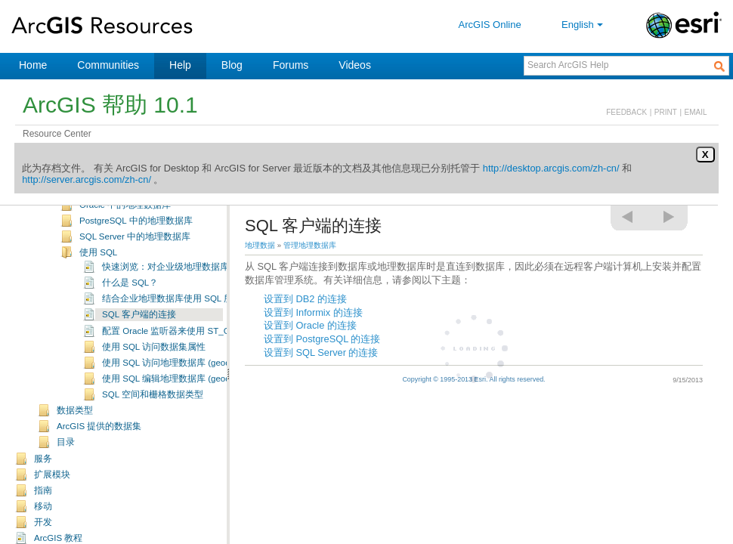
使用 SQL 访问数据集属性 (154, 358)
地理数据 (260, 245)
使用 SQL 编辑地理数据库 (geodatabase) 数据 (193, 390)
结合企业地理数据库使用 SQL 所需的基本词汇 (194, 310)
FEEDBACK (626, 112)
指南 (43, 502)
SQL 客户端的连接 (139, 326)
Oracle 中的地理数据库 (125, 216)
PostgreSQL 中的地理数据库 (136, 232)
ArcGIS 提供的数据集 (99, 438)
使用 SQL (98, 264)
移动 (43, 518)
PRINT (665, 112)
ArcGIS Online (490, 24)
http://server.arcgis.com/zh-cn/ (86, 179)
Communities (108, 65)
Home (33, 65)
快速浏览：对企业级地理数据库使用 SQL (184, 278)
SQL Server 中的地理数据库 (134, 248)
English (583, 24)
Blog (232, 65)
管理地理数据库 (309, 245)
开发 (43, 534)
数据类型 (75, 422)
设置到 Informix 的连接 (313, 312)
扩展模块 (52, 486)
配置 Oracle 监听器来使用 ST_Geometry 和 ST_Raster (209, 343)
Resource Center (57, 133)
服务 (43, 470)
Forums (290, 65)
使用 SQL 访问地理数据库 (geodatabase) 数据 (193, 374)
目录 (66, 454)
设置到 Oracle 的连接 (310, 325)
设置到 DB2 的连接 (305, 298)
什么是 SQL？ (130, 294)
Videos (355, 65)
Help (180, 65)
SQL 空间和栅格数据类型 (152, 406)
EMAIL (696, 112)
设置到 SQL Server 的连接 (321, 352)
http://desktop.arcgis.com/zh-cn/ (551, 168)
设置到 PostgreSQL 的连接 (322, 339)
